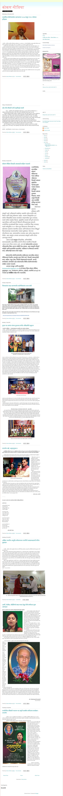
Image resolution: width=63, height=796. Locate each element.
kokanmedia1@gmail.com (10, 268)
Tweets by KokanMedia (47, 168)
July (46, 151)
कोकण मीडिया (13, 7)
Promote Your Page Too (46, 47)
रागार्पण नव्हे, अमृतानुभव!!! (10, 448)
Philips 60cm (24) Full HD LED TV (49, 114)
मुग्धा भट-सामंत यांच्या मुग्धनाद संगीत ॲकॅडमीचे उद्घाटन (18, 325)
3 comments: (18, 599)
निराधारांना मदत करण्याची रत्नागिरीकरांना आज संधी (17, 286)
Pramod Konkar (47, 130)
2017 (45, 142)
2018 (45, 140)
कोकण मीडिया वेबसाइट (46, 39)
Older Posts (37, 775)
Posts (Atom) (23, 779)
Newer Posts (5, 775)
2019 (45, 139)
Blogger (36, 793)
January (46, 158)
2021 (45, 135)
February (47, 156)
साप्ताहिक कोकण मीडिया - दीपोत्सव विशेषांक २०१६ (50, 37)
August (46, 150)
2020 (45, 137)
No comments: (18, 76)
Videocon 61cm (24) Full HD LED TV (50, 87)
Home (21, 775)
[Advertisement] (21, 91)
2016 (45, 160)
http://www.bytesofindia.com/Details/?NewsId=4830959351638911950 (16, 315)
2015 (45, 162)
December (47, 143)
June (46, 153)
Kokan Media (46, 128)
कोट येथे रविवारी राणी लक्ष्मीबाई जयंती (13, 108)
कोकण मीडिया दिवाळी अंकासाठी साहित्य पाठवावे (16, 164)
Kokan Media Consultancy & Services (49, 45)
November (47, 148)
